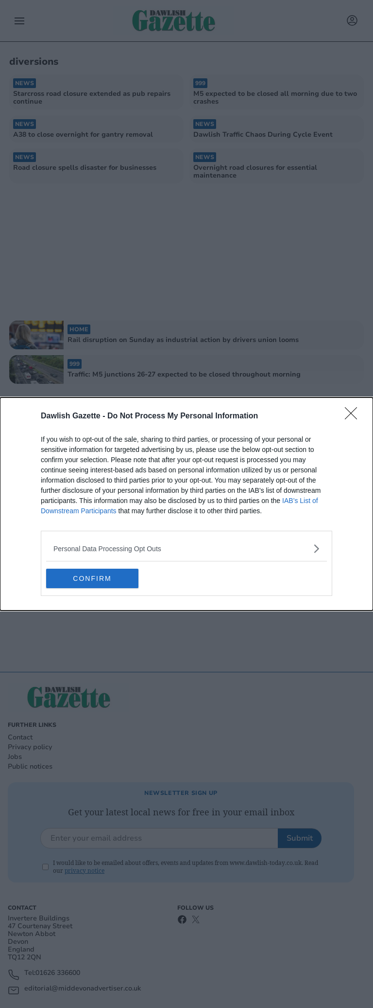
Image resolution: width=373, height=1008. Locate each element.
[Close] (354, 416)
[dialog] (186, 504)
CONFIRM (92, 578)
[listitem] (186, 548)
